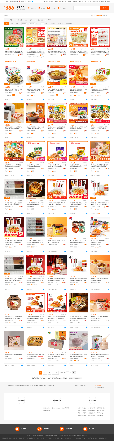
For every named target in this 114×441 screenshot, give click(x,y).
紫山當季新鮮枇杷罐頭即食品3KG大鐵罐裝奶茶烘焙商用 (99, 241)
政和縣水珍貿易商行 (92, 408)
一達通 (105, 438)
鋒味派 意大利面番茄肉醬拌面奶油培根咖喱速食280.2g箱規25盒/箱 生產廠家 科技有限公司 (100, 203)
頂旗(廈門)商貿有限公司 (74, 130)
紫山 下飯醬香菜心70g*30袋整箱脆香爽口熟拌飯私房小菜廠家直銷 (56, 89)
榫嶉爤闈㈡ (29, 57)
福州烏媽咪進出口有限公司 (31, 206)
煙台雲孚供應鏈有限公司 (31, 282)
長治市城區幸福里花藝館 (93, 415)
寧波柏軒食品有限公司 (10, 206)
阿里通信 (78, 438)
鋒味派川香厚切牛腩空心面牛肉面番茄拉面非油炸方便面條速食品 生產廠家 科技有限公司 (35, 203)
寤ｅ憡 (21, 52)
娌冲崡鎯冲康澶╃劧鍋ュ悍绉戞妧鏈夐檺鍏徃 (31, 54)
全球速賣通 (29, 438)
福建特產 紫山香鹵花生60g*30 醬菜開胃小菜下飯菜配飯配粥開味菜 (57, 165)
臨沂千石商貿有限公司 (83, 408)
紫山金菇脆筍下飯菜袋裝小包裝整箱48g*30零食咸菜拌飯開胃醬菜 (100, 89)
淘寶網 (34, 438)
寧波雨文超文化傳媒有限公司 (10, 282)
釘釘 (96, 438)
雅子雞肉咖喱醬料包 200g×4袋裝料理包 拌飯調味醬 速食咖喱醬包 (57, 355)
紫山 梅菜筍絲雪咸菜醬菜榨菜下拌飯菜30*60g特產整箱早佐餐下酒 (13, 89)
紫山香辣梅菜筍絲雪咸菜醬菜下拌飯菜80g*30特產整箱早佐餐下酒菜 (35, 89)
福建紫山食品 (83, 385)
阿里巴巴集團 (5, 438)
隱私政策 (66, 435)
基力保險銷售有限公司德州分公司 (96, 410)
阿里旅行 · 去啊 (52, 438)
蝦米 (63, 438)
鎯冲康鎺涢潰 (36, 57)
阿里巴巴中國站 (21, 438)
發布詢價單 (98, 385)
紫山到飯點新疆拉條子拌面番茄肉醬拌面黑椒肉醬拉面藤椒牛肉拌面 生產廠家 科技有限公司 (78, 317)
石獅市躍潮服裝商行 (83, 410)
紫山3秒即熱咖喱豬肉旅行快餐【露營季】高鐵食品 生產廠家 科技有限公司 (35, 355)
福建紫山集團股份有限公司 (10, 92)
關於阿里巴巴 (72, 435)
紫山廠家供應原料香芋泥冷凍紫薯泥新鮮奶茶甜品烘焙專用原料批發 (78, 355)
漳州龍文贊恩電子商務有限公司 (53, 130)
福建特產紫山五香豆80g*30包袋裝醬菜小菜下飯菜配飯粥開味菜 (78, 165)
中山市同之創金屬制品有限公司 (104, 410)
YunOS (73, 438)
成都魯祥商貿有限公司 (10, 244)
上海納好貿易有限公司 (74, 244)
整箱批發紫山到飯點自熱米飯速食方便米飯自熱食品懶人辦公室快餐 (13, 317)
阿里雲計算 (68, 438)
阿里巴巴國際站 (13, 438)
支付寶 (89, 438)
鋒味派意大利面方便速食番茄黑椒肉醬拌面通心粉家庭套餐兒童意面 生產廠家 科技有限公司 (13, 241)
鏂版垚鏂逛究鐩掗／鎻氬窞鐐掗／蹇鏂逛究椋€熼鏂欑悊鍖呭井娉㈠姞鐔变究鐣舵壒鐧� (13, 52)
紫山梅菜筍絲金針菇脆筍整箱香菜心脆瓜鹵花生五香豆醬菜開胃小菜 (56, 127)
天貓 (38, 438)
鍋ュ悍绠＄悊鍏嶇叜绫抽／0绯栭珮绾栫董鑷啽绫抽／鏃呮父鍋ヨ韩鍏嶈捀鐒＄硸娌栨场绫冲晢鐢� (78, 52)
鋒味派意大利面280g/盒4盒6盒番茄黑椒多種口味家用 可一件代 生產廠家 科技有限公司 (13, 279)
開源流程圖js (100, 415)
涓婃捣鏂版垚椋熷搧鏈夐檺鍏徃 (10, 54)
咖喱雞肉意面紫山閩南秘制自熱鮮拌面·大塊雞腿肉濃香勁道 (56, 241)
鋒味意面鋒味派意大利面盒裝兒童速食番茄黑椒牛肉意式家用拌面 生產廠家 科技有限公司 (78, 203)
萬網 (83, 438)
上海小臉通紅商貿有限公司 (74, 282)
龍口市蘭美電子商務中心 (31, 244)
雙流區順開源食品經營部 (74, 206)
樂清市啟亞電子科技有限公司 (85, 413)
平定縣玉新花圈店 (101, 408)
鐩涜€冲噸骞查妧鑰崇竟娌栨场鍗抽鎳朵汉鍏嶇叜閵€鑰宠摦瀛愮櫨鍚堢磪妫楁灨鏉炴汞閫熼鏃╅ (57, 52)
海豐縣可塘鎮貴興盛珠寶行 (94, 413)
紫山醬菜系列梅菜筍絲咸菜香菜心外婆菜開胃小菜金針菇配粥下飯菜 (13, 165)
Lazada (110, 438)
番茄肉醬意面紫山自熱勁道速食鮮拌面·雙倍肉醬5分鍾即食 (99, 317)
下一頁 (55, 372)
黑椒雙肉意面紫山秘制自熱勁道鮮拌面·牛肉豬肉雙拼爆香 (99, 279)
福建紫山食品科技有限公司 (49, 408)
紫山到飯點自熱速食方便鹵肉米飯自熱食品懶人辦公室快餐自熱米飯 (78, 241)
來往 (93, 438)
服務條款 (61, 435)
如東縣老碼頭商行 (52, 358)
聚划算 (42, 438)
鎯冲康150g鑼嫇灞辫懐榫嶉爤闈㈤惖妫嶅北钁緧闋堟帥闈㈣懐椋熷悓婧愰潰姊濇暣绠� (35, 52)
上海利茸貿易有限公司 (96, 206)
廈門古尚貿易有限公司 (96, 168)
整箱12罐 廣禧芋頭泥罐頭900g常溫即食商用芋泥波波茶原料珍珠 (100, 355)
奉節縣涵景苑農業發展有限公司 (85, 415)
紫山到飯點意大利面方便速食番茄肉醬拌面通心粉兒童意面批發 (78, 89)
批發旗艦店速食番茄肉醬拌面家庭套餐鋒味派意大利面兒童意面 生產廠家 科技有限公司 (35, 317)
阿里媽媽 (59, 438)
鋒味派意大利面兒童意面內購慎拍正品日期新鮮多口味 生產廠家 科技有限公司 (57, 203)
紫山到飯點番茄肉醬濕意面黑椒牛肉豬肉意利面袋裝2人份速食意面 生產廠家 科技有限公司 (56, 279)
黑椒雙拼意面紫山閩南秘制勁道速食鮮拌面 (13, 355)
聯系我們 (79, 435)
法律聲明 (55, 435)
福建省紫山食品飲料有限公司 (69, 408)
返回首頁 (71, 378)
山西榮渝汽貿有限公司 (102, 413)
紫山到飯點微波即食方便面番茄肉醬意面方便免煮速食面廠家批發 (13, 127)
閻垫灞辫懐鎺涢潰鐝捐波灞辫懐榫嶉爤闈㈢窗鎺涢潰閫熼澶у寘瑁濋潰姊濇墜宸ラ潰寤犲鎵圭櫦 (100, 52)
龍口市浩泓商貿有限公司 (53, 206)
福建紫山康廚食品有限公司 (58, 408)
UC (86, 438)
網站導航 (84, 435)
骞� (21, 54)
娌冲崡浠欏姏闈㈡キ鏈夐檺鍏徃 (96, 54)
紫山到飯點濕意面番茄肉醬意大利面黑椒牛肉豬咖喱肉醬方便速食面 (99, 165)
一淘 (46, 438)
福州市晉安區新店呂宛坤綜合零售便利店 (53, 244)
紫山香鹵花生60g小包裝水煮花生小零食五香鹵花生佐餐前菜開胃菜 (78, 127)
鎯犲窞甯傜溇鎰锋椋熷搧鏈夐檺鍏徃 (74, 54)
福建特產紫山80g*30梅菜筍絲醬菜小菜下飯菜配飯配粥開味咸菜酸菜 (35, 165)
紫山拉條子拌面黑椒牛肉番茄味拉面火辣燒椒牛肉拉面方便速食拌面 (35, 127)
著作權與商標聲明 (47, 435)
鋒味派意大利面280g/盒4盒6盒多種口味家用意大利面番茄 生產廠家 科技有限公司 (14, 203)
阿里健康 (101, 438)
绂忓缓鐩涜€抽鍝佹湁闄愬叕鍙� (53, 54)
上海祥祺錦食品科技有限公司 (96, 358)
